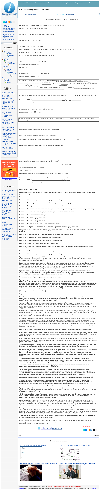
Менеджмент (5, 66)
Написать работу (8, 39)
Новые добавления (9, 34)
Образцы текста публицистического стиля (9, 143)
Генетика (9, 53)
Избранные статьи (9, 28)
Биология (7, 52)
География (11, 55)
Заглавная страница (6, 25)
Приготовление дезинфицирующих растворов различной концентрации (9, 95)
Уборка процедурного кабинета (7, 224)
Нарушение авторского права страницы (56, 486)
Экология (9, 82)
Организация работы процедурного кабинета (7, 114)
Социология (11, 72)
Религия (9, 70)
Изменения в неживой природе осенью (8, 218)
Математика (11, 63)
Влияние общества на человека (9, 191)
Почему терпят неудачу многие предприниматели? (77, 464)
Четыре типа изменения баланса (9, 148)
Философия (5, 78)
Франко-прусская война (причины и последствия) (8, 108)
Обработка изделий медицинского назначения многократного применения (9, 136)
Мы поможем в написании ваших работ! (9, 178)
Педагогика (8, 69)
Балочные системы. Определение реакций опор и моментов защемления (9, 236)
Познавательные (53, 3)
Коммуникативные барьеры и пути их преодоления (8, 129)
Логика (7, 61)
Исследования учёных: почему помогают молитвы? (38, 464)
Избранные (29, 3)
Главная (21, 3)
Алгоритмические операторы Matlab (33, 445)
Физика (13, 75)
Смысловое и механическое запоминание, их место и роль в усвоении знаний (8, 122)
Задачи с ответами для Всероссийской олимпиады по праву (9, 154)
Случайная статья (9, 30)
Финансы (6, 79)
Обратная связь (8, 36)
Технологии (13, 73)
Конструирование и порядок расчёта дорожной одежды (76, 446)
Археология (7, 51)
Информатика (6, 58)
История (6, 59)
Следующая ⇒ (71, 14)
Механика (6, 68)
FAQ (4, 37)
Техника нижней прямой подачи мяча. (8, 102)
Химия (7, 80)
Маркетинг (10, 62)
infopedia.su (21, 488)
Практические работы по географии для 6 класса (7, 205)
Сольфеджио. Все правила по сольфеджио (8, 230)
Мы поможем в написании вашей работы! (72, 486)
